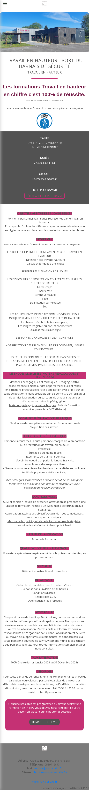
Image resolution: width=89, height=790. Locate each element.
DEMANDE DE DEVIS (44, 722)
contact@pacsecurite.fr (48, 768)
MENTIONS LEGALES (44, 781)
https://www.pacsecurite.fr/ (50, 772)
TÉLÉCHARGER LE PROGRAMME (44, 195)
